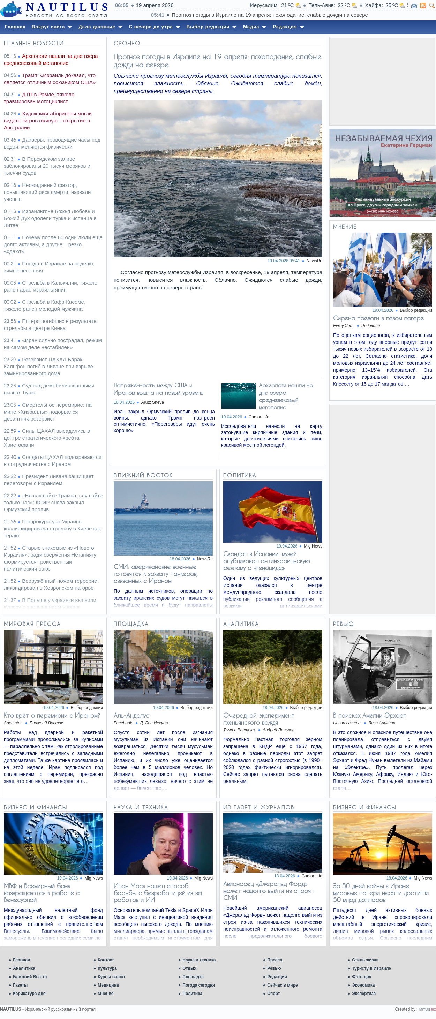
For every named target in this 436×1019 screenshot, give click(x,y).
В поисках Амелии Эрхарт (369, 715)
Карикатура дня (29, 993)
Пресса (274, 960)
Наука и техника (199, 960)
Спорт (273, 993)
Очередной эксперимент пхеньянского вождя (258, 719)
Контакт (106, 960)
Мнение (105, 993)
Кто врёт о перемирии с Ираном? (52, 715)
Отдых (189, 968)
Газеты (20, 985)
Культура (107, 968)
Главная (21, 960)
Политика (192, 993)
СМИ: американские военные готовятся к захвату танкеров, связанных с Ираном (155, 573)
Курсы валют (111, 976)
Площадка (193, 976)
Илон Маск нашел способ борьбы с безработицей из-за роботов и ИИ (158, 892)
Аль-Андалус (131, 715)
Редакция (277, 976)
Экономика (363, 985)
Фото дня (361, 976)
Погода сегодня (198, 985)
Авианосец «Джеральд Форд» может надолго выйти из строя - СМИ (269, 890)
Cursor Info (259, 417)
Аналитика (24, 968)
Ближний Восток (30, 976)
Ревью (274, 968)
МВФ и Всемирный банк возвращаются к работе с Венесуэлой (42, 892)
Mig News (313, 546)
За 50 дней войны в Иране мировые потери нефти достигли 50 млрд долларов (381, 892)
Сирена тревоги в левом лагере (378, 318)
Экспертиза (364, 993)
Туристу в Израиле (371, 968)
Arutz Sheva (152, 402)
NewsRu (314, 260)
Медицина (108, 985)
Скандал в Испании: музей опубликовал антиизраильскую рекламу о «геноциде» (266, 560)
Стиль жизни (365, 960)
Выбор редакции (416, 310)
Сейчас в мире (282, 985)
